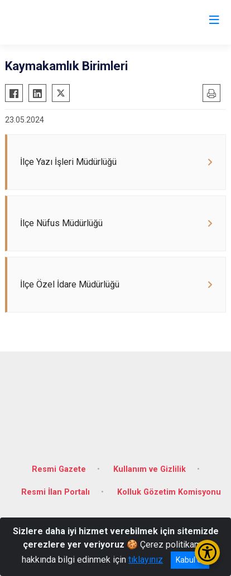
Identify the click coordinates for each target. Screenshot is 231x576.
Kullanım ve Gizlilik (149, 469)
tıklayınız (145, 559)
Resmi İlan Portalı (55, 492)
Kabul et (190, 559)
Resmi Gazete (59, 469)
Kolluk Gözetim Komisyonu (169, 492)
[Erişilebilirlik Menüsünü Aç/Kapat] (207, 552)
